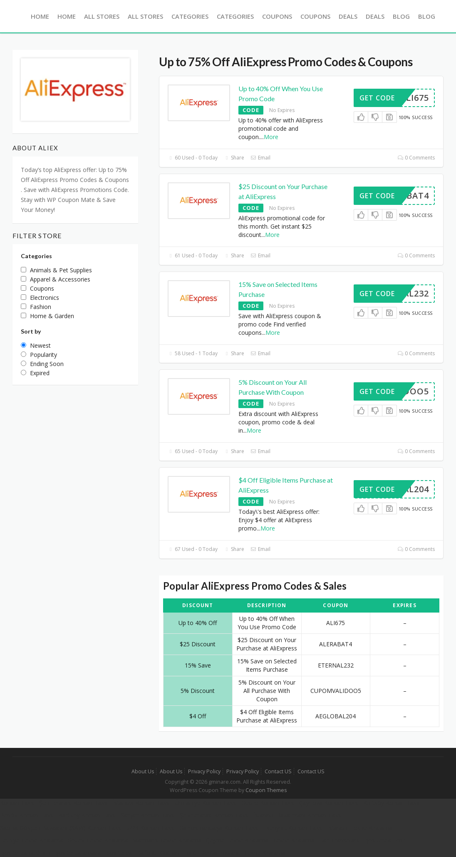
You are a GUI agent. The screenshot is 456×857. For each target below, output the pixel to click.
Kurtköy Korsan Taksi (392, 803)
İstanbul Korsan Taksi (142, 803)
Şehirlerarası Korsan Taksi (74, 803)
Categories (189, 16)
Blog (401, 16)
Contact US (278, 771)
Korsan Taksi (17, 803)
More (271, 137)
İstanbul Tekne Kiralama (359, 828)
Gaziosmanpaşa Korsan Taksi (219, 828)
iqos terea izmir (385, 840)
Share (234, 157)
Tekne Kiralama (294, 840)
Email (260, 157)
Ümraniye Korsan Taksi (206, 803)
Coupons (277, 16)
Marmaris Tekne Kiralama (167, 840)
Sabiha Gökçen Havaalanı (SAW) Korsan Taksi (61, 828)
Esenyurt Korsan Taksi (293, 828)
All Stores (101, 16)
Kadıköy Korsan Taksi (87, 815)
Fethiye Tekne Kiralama (31, 840)
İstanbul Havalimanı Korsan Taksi (297, 815)
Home (40, 16)
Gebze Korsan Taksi (268, 803)
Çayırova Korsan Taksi (329, 803)
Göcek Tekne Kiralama (97, 840)
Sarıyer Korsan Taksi (148, 815)
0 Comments (416, 157)
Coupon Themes (266, 790)
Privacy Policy (204, 771)
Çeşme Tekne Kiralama (237, 840)
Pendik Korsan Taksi (27, 815)
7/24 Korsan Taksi (150, 828)
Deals (348, 16)
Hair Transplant (339, 840)
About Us (142, 771)
